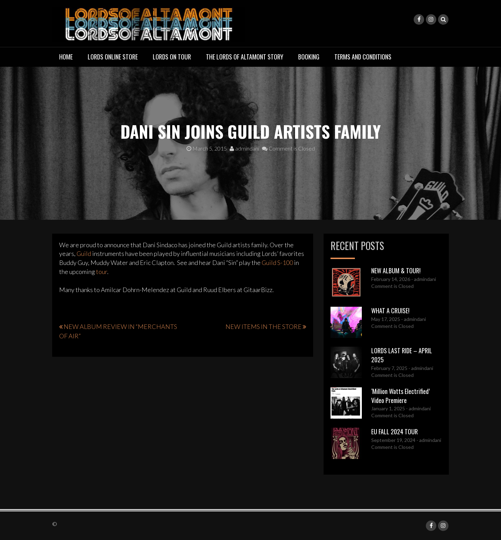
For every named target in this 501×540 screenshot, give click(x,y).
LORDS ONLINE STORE (113, 56)
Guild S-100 (277, 262)
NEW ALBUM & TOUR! (396, 270)
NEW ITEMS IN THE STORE (263, 326)
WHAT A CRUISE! (390, 310)
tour (101, 271)
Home (66, 56)
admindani (244, 148)
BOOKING (308, 56)
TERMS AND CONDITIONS (362, 56)
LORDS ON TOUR (172, 56)
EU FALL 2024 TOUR (394, 431)
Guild (84, 253)
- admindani (423, 279)
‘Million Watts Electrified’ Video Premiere (400, 396)
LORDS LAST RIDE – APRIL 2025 (401, 355)
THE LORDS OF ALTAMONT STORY (244, 56)
